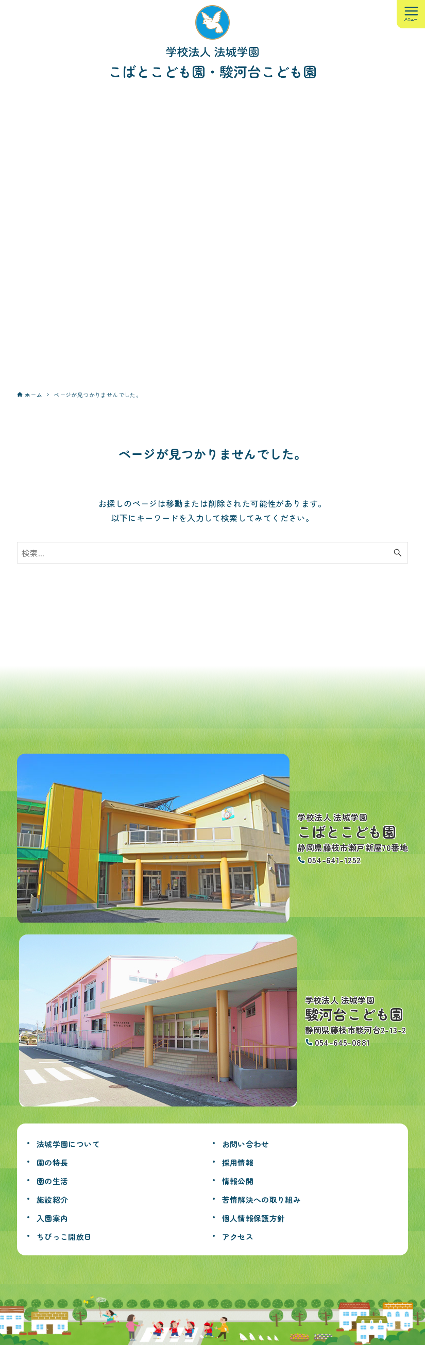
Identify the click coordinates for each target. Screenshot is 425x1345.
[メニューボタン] (411, 14)
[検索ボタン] (397, 553)
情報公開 (241, 1180)
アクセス (241, 1235)
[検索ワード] (212, 553)
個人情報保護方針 (260, 1217)
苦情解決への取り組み (269, 1198)
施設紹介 (56, 1198)
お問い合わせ (250, 1143)
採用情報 (241, 1161)
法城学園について (74, 1143)
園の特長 (56, 1161)
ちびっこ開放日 (70, 1235)
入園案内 (56, 1217)
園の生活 (56, 1180)
